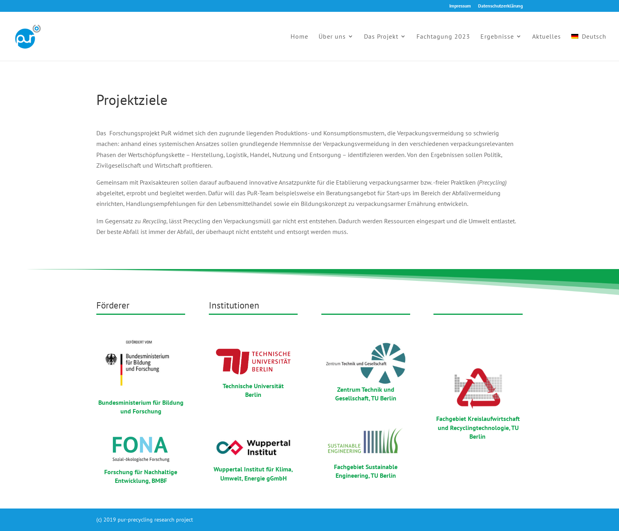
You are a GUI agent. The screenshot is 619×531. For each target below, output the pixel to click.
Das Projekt (381, 37)
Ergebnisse (497, 37)
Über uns (332, 37)
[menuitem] (588, 47)
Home (299, 37)
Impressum (460, 6)
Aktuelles (546, 37)
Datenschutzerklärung (500, 6)
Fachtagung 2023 (443, 37)
